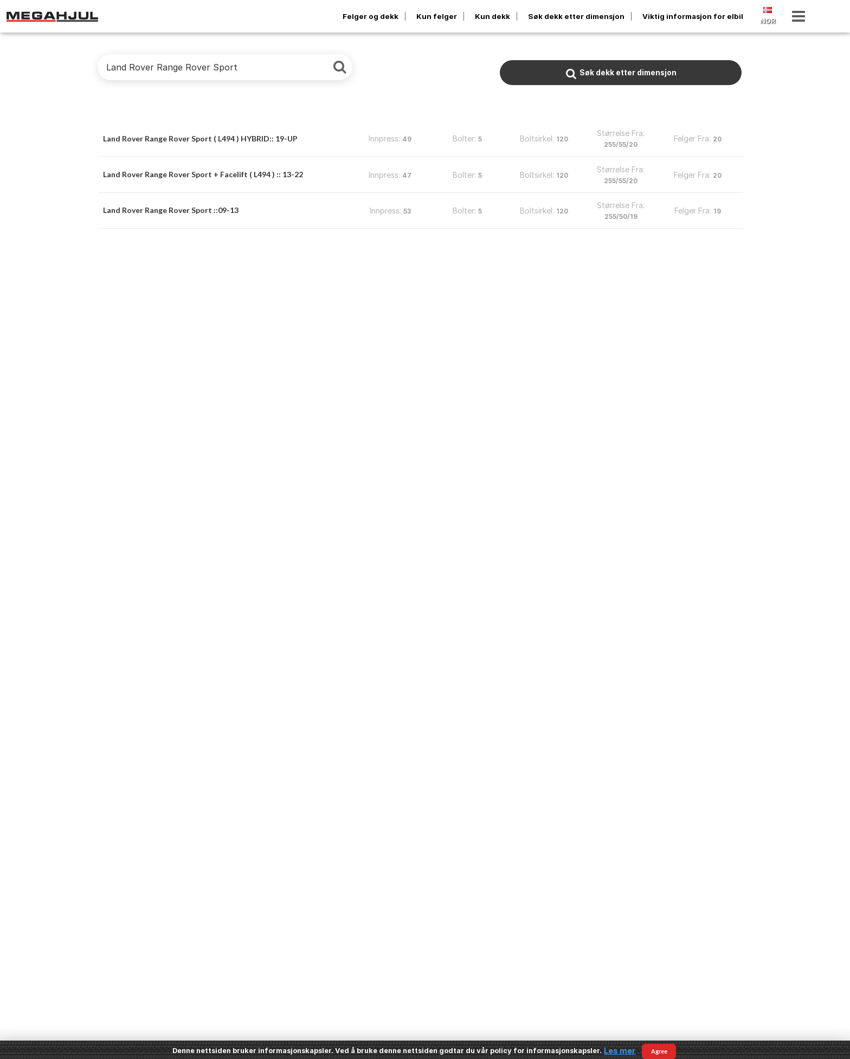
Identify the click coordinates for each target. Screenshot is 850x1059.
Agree (659, 1051)
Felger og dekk (370, 16)
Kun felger (436, 16)
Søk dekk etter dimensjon (576, 16)
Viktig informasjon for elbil (692, 16)
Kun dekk (492, 16)
